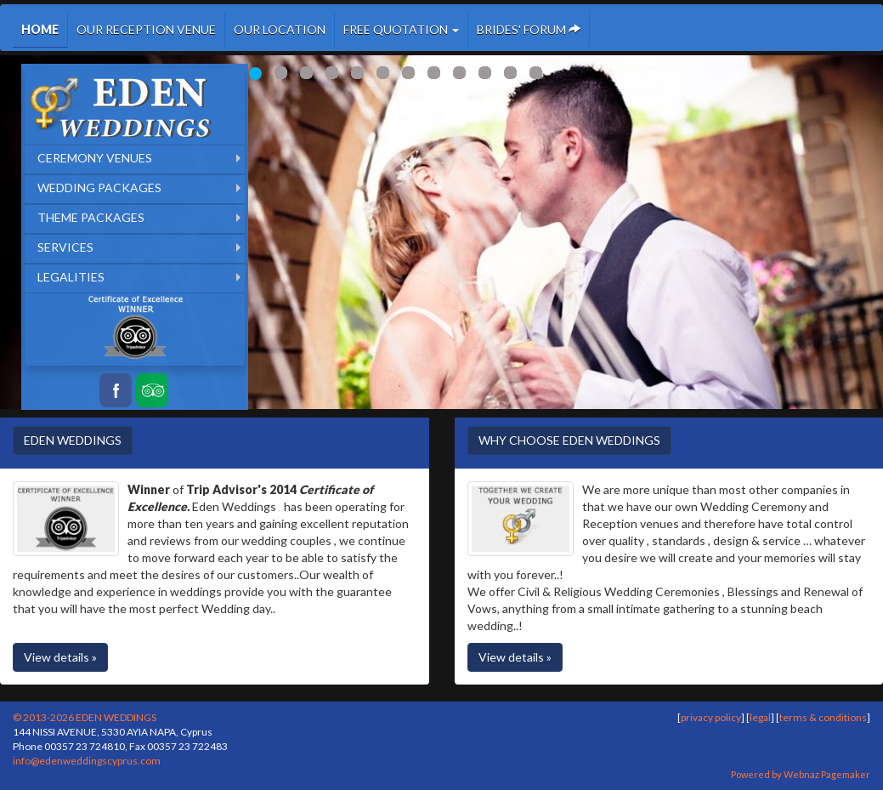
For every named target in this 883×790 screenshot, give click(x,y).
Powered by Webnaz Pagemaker (800, 774)
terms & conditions (823, 717)
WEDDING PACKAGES (99, 187)
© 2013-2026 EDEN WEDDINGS (84, 717)
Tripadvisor (152, 390)
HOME (40, 29)
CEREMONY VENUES (94, 158)
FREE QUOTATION (401, 29)
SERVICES (65, 247)
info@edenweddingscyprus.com (87, 760)
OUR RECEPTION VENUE (146, 29)
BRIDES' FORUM (528, 29)
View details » (60, 657)
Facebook (115, 390)
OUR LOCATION (279, 29)
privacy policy (711, 717)
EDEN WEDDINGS (73, 440)
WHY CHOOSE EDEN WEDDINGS (569, 440)
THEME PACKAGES (90, 217)
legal (760, 717)
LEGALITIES (71, 277)
